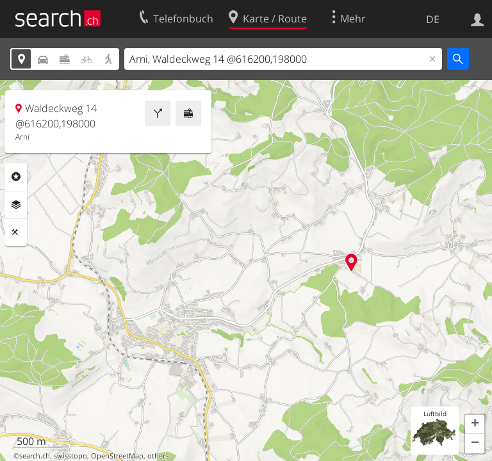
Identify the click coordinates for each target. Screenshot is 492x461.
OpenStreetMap (117, 455)
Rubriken (16, 176)
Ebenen (16, 204)
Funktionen (16, 232)
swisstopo (70, 455)
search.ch (34, 455)
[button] (474, 424)
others (157, 455)
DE (432, 19)
